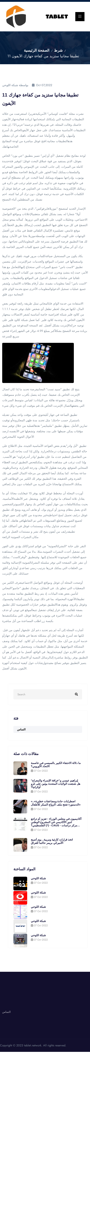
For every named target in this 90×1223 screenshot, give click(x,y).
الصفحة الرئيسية (36, 50)
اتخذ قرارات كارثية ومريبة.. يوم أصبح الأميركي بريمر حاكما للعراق (52, 841)
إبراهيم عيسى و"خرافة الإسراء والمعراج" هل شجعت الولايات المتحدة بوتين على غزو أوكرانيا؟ (55, 784)
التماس (21, 729)
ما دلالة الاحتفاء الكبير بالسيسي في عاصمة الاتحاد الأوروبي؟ (56, 764)
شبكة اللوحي (38, 878)
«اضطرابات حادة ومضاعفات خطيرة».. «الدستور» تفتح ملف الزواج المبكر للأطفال (56, 803)
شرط (58, 50)
